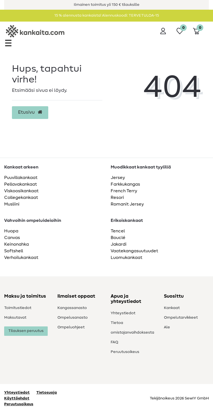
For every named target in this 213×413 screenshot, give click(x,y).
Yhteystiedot (123, 313)
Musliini (11, 204)
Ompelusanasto (72, 318)
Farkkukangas (125, 184)
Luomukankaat (126, 257)
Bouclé (118, 237)
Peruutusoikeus (125, 352)
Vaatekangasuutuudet (134, 251)
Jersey (118, 177)
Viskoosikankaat (21, 191)
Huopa (11, 231)
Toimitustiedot (17, 308)
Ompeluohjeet (71, 327)
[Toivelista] (179, 31)
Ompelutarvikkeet (181, 318)
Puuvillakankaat (20, 177)
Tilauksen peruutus (26, 331)
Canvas (12, 237)
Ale (167, 327)
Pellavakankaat (20, 184)
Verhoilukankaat (21, 257)
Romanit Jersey (127, 204)
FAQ (114, 342)
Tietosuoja (46, 392)
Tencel (118, 231)
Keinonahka (16, 244)
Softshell (13, 251)
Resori (117, 197)
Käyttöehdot (16, 398)
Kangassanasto (72, 308)
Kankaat (172, 308)
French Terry (124, 191)
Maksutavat (15, 318)
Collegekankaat (21, 197)
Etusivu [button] (30, 112)
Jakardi (118, 244)
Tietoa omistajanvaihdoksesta (132, 327)
